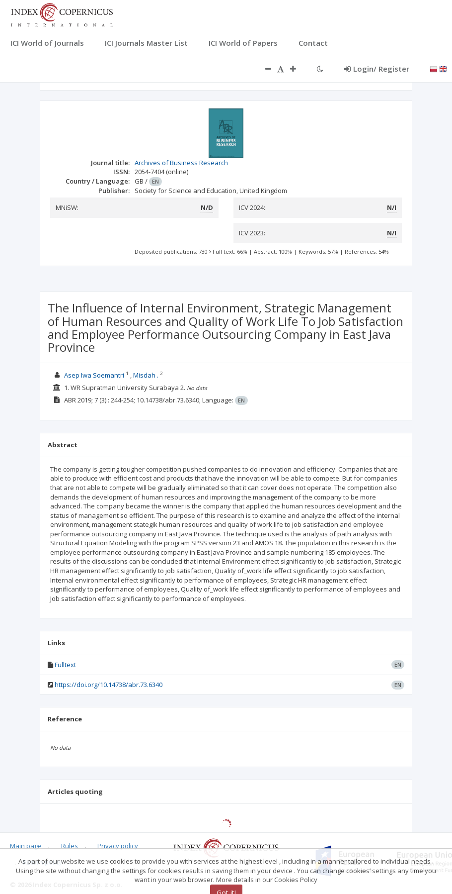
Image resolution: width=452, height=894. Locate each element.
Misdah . (145, 375)
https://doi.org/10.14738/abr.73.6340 (108, 684)
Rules (69, 845)
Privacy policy (117, 845)
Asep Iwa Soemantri (94, 375)
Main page (26, 845)
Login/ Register (376, 69)
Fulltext (65, 664)
